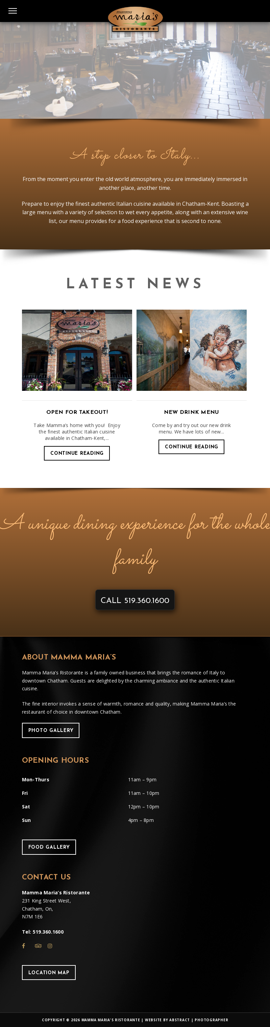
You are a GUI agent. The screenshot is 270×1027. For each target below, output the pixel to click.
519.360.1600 (48, 932)
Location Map (49, 973)
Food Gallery (49, 847)
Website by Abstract (167, 1020)
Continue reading (77, 453)
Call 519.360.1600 (135, 601)
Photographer (211, 1020)
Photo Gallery (51, 730)
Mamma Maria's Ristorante (110, 1020)
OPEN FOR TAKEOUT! (77, 412)
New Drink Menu (191, 412)
